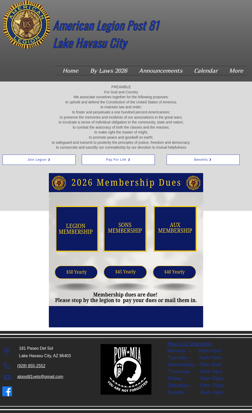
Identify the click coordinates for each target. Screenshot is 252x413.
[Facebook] (7, 391)
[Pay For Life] (118, 160)
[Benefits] (203, 160)
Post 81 (144, 25)
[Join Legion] (39, 160)
